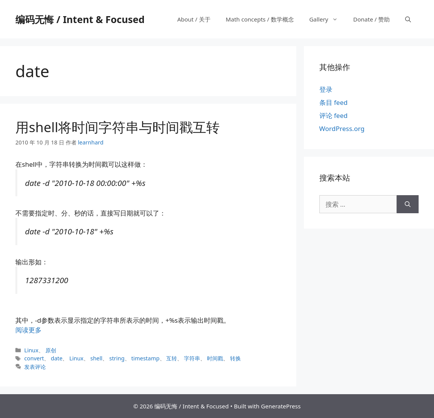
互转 (171, 358)
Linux (31, 350)
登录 (325, 89)
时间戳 (215, 358)
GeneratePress (280, 406)
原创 (50, 350)
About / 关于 (193, 19)
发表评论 (35, 366)
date (56, 358)
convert (34, 358)
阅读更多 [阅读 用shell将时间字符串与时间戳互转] (28, 329)
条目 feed (333, 102)
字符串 (192, 358)
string (117, 358)
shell (96, 358)
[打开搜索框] (408, 19)
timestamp (145, 358)
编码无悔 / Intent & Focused (80, 19)
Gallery (327, 19)
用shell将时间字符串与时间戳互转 (117, 127)
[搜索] (408, 204)
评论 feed (333, 115)
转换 (235, 358)
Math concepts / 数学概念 (260, 19)
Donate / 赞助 (371, 19)
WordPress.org (342, 128)
